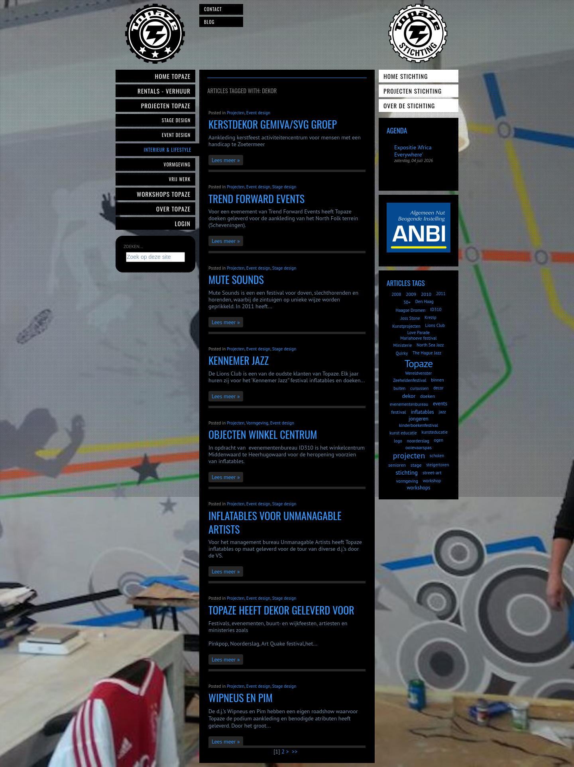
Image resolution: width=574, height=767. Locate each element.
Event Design (176, 134)
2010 (426, 294)
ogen (438, 440)
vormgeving (407, 481)
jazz (442, 412)
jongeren (418, 418)
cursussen (419, 388)
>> (295, 751)
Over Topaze (173, 208)
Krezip (430, 317)
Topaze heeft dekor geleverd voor (281, 610)
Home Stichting (405, 76)
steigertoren (437, 465)
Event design (258, 112)
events (440, 403)
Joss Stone (410, 318)
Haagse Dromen (411, 310)
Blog (209, 22)
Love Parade (418, 332)
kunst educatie (403, 433)
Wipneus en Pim (240, 697)
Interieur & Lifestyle (167, 149)
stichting (406, 472)
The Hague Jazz (427, 353)
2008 (396, 294)
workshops (418, 487)
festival (398, 412)
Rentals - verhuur (164, 90)
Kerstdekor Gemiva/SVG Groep (272, 124)
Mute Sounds (236, 279)
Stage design (284, 187)
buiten (399, 388)
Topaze (418, 363)
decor (438, 388)
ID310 (435, 309)
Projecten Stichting (412, 90)
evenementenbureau (409, 404)
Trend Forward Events (256, 198)
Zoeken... (133, 246)
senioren (397, 465)
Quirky (402, 353)
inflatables (422, 412)
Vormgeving (177, 164)
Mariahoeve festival (418, 338)
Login (183, 223)
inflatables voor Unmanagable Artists (275, 522)
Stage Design (176, 120)
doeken (427, 396)
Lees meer (224, 160)
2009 (411, 294)
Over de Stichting (409, 105)
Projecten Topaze (166, 105)
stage (416, 465)
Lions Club (435, 325)
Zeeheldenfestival (409, 380)
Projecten (235, 112)
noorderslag (418, 441)
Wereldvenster (418, 373)
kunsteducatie (434, 432)
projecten (409, 455)
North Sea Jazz (430, 345)
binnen (437, 380)
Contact (213, 9)
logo (398, 441)
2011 (441, 293)
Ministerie (402, 345)
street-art (432, 472)
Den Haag (424, 301)
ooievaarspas (418, 447)
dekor (408, 395)
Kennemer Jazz (238, 360)
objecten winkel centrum (262, 434)
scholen (437, 455)
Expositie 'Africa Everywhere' (413, 151)
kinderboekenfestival (418, 425)
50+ (407, 302)
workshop (432, 480)
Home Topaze (173, 76)
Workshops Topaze (164, 194)
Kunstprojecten (406, 326)
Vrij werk (180, 179)
